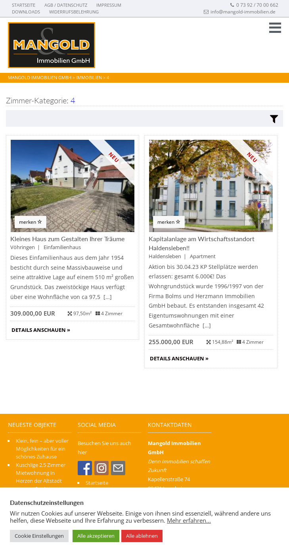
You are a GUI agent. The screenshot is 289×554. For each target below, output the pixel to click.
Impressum (108, 5)
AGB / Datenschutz (65, 5)
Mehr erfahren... (189, 520)
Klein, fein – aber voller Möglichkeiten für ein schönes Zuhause (42, 449)
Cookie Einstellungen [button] (39, 535)
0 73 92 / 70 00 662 (254, 5)
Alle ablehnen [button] (142, 535)
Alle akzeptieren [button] (96, 535)
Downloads (26, 12)
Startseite (23, 5)
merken (30, 222)
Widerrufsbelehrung (74, 12)
